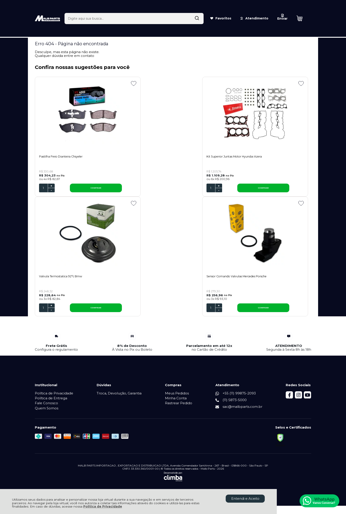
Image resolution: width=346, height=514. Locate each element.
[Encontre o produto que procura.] (193, 10)
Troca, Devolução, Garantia (119, 397)
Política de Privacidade (102, 506)
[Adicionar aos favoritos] (93, 83)
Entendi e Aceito (245, 498)
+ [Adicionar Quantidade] (51, 187)
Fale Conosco (46, 407)
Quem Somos (46, 412)
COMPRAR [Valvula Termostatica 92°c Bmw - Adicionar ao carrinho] (282, 190)
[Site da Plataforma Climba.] (173, 480)
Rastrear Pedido (178, 407)
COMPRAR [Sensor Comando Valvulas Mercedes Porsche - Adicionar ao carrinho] (76, 311)
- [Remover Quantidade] (51, 192)
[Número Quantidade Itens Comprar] (43, 190)
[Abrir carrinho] (302, 11)
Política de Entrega (51, 402)
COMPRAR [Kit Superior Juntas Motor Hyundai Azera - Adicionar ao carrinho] (179, 190)
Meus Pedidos (177, 397)
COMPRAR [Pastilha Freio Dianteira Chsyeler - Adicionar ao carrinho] (76, 190)
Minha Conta (176, 402)
